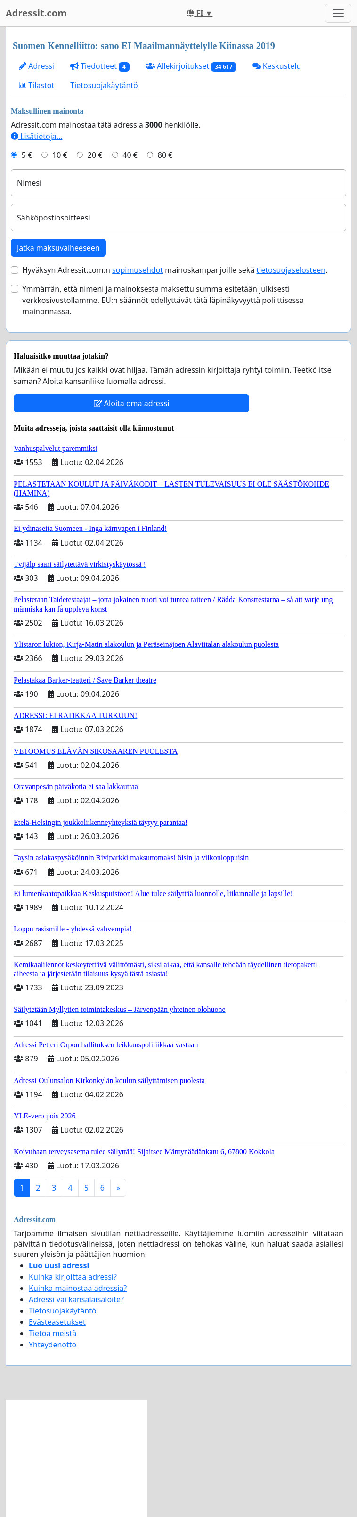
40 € (130, 155)
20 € (95, 155)
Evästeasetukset (57, 1322)
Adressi (36, 66)
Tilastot (36, 85)
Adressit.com (36, 13)
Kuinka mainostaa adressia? (78, 1288)
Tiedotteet (100, 66)
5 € (27, 155)
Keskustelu (276, 66)
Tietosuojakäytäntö (104, 85)
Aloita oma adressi (132, 403)
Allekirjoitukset (191, 66)
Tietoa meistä (52, 1333)
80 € (165, 155)
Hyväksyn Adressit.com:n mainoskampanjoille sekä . (174, 270)
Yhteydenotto (52, 1344)
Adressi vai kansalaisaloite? (76, 1299)
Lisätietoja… (36, 136)
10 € (59, 155)
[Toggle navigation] (338, 13)
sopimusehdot (137, 270)
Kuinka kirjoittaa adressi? (73, 1277)
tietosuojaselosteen (291, 270)
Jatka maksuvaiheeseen (58, 248)
